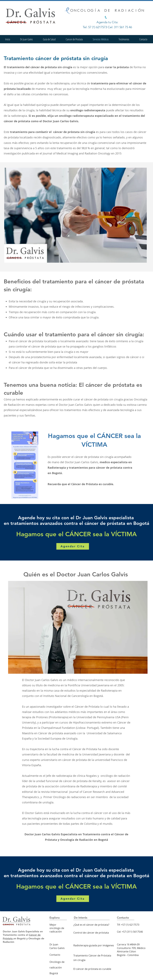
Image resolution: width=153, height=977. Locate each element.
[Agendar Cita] (72, 546)
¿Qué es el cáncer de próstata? (91, 924)
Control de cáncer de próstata (91, 932)
